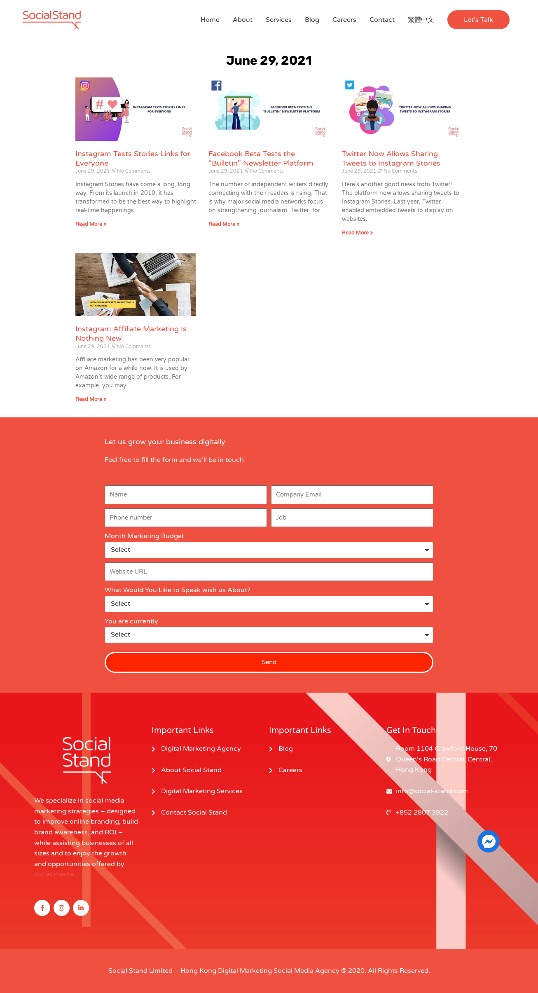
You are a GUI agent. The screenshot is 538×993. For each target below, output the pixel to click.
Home (210, 20)
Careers (344, 20)
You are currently (131, 621)
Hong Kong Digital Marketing (226, 971)
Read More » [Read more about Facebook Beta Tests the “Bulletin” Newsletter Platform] (223, 224)
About (243, 20)
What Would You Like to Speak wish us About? (177, 590)
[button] (478, 19)
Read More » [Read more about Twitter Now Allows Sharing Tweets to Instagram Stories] (357, 233)
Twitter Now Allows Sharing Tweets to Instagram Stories (391, 158)
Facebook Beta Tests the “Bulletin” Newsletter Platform (260, 158)
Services (279, 20)
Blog (312, 20)
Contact (382, 20)
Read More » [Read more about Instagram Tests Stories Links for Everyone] (90, 224)
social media (53, 874)
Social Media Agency (306, 971)
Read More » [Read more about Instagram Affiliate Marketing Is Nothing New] (90, 399)
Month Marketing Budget (144, 536)
